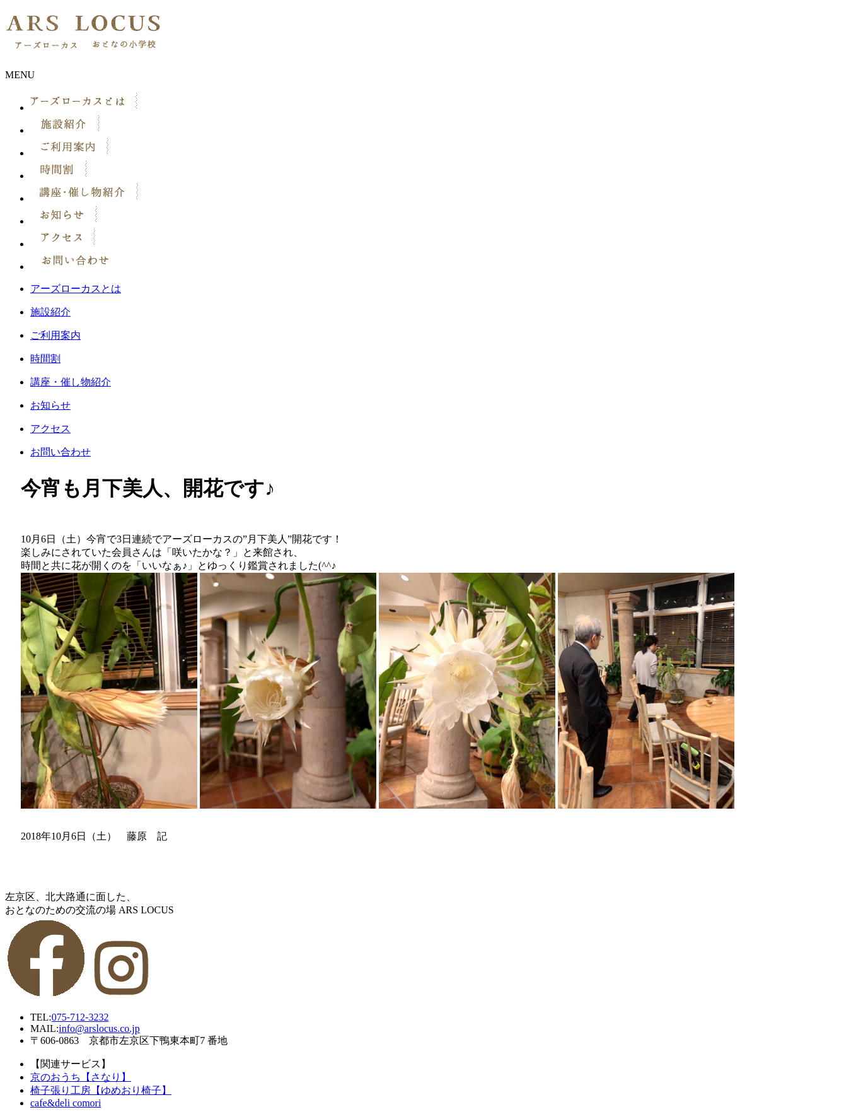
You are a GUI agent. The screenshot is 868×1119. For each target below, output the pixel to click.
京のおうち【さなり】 (80, 1077)
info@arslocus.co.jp (99, 1028)
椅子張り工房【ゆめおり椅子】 (100, 1090)
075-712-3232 (80, 1017)
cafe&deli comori (65, 1103)
